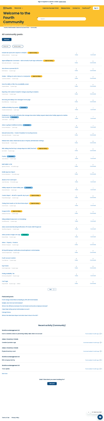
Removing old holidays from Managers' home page (16, 99)
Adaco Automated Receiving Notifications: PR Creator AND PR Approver (21, 227)
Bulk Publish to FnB (7, 164)
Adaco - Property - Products (10, 242)
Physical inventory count (9, 351)
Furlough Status (6, 312)
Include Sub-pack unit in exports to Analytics (14, 52)
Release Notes (65, 8)
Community (34, 27)
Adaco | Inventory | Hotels (10, 339)
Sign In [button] (96, 8)
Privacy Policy (15, 417)
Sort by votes (18, 46)
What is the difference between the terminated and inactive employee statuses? (25, 306)
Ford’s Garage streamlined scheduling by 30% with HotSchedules (20, 300)
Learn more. (62, 2)
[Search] (61, 18)
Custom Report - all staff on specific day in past (15, 195)
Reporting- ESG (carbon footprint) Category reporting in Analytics (20, 92)
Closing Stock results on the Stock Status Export (15, 203)
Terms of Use (5, 417)
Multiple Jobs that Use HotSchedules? (12, 303)
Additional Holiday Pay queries (10, 107)
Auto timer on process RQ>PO (10, 68)
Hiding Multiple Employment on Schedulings (14, 219)
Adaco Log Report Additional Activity (12, 125)
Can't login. (5, 281)
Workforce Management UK (11, 330)
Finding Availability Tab (8, 273)
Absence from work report (9, 180)
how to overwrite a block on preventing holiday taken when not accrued (22, 334)
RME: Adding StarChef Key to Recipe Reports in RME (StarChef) (19, 148)
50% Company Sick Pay (8, 360)
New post (6, 39)
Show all (6, 46)
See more (4, 373)
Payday (4, 156)
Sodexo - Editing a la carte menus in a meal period (16, 76)
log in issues (5, 266)
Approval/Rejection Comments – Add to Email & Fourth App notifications (22, 60)
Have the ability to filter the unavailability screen (15, 84)
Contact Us (76, 8)
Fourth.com (85, 8)
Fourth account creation (9, 258)
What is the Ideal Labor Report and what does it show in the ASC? (20, 315)
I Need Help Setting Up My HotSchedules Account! (15, 309)
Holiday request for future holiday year (13, 187)
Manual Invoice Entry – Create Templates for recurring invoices (19, 133)
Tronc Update (6, 369)
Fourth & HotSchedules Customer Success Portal (16, 27)
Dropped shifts (6, 211)
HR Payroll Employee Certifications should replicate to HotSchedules (21, 250)
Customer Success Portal (50, 8)
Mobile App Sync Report (8, 172)
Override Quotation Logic (9, 342)
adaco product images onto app (11, 234)
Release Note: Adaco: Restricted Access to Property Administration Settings (23, 141)
